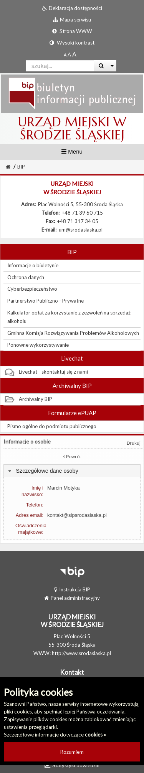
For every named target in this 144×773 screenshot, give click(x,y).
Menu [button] (72, 151)
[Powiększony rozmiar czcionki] (69, 54)
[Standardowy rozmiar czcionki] (65, 54)
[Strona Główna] (8, 167)
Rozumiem (72, 752)
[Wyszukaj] (101, 65)
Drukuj (134, 442)
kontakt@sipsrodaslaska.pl (77, 515)
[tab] (72, 471)
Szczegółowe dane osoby (47, 471)
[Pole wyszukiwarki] (60, 65)
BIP (21, 167)
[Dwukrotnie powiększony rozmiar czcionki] (74, 54)
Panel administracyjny (72, 598)
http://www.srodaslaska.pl (81, 653)
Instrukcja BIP (72, 589)
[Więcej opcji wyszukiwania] (112, 65)
